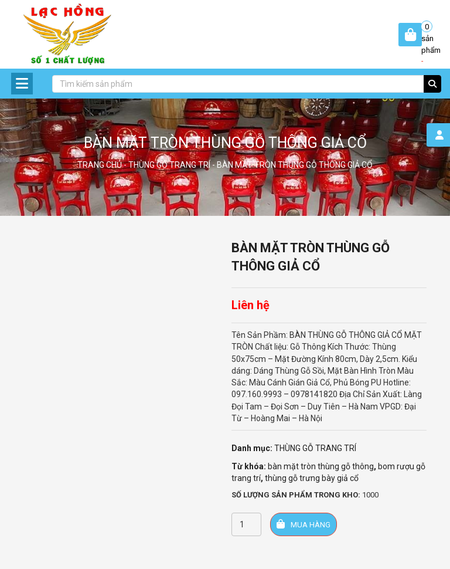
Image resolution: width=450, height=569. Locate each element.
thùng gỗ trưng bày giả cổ (312, 478)
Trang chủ (99, 165)
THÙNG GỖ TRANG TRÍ (169, 165)
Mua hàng (303, 524)
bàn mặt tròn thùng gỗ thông (321, 466)
